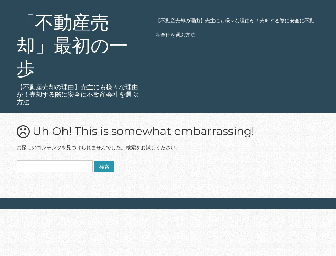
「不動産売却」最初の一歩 (72, 45)
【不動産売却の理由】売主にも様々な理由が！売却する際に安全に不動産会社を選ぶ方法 (234, 27)
